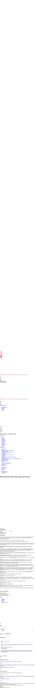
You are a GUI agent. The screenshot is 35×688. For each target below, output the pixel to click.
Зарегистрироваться (8, 633)
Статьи (3, 409)
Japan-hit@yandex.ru (5, 594)
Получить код (4, 648)
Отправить (1, 665)
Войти (1, 382)
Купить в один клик (3, 529)
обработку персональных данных (29, 664)
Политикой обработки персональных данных (12, 644)
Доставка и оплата (5, 602)
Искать (1, 429)
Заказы (3, 408)
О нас (3, 410)
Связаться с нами (2, 381)
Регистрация (5, 382)
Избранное (3, 599)
